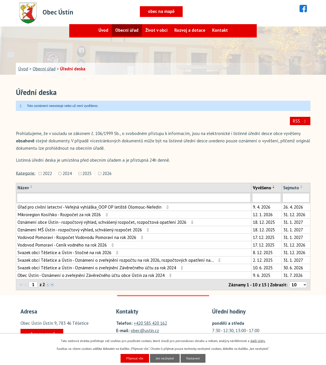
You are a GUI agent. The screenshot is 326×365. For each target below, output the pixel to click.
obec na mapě (161, 11)
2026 (107, 173)
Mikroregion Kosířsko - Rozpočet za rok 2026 (63, 214)
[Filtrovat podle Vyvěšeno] (266, 197)
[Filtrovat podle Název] (134, 197)
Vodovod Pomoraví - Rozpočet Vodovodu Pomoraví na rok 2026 (81, 237)
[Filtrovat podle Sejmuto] (296, 197)
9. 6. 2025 (261, 275)
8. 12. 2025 (263, 252)
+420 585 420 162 (150, 323)
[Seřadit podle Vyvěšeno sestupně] (273, 188)
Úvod (103, 30)
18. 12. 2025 (264, 222)
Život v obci (156, 30)
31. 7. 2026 (293, 275)
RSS (300, 121)
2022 (47, 173)
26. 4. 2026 (293, 207)
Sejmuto (291, 187)
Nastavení (193, 358)
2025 (87, 173)
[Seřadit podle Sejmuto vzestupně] (301, 186)
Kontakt (220, 30)
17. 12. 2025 (263, 237)
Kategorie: (25, 173)
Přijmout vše (134, 358)
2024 (67, 173)
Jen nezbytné (165, 358)
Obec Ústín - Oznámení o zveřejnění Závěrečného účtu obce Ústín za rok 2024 (95, 275)
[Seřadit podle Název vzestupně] (31, 186)
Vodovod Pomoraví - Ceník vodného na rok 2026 (66, 245)
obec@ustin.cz (145, 330)
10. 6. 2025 (263, 267)
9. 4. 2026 (261, 207)
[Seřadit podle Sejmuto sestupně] (301, 188)
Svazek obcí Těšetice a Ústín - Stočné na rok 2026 (68, 252)
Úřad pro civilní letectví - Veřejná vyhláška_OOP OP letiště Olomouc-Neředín (93, 207)
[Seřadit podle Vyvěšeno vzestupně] (273, 186)
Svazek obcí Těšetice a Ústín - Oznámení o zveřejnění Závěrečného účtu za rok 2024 (101, 267)
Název (23, 187)
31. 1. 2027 (293, 222)
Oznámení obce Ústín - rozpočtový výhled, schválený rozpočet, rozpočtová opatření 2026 (106, 222)
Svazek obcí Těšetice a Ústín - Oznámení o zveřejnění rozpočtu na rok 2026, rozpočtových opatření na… (119, 260)
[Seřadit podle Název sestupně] (31, 188)
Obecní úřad (126, 30)
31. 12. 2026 (294, 214)
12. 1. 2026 (263, 214)
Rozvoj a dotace (189, 30)
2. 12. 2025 (263, 260)
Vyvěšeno (262, 187)
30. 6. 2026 (293, 267)
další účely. (257, 341)
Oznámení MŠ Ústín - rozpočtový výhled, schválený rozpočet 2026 (84, 230)
